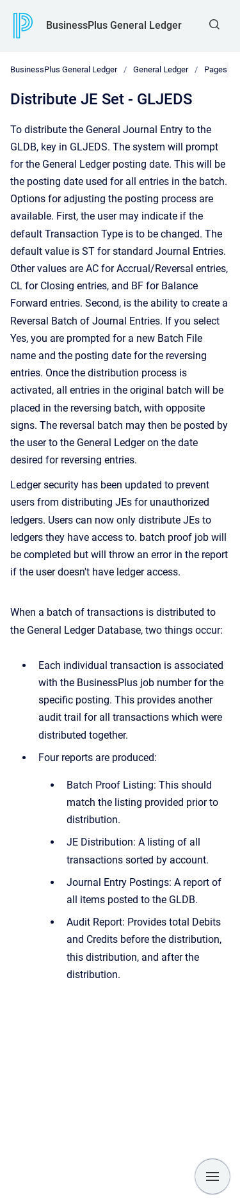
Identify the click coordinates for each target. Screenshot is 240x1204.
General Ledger (160, 69)
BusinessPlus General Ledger (114, 25)
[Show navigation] (212, 1176)
